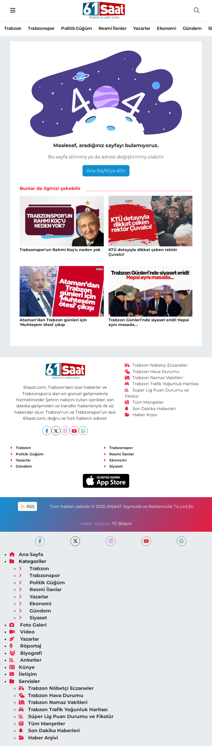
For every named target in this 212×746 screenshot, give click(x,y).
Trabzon (13, 28)
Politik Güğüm (76, 28)
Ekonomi (166, 28)
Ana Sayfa (26, 554)
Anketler (25, 660)
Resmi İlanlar (112, 28)
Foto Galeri (28, 625)
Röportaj (25, 646)
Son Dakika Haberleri (150, 408)
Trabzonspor (41, 28)
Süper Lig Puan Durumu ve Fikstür (66, 716)
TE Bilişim (122, 523)
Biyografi (25, 653)
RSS (28, 506)
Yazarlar (141, 28)
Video (22, 632)
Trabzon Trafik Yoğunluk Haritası (162, 383)
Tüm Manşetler (144, 402)
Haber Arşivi (141, 414)
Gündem (192, 28)
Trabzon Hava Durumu (152, 371)
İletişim (23, 674)
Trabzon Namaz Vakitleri (154, 377)
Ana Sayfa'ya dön (106, 170)
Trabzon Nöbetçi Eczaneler (156, 365)
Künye (22, 667)
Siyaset (113, 466)
